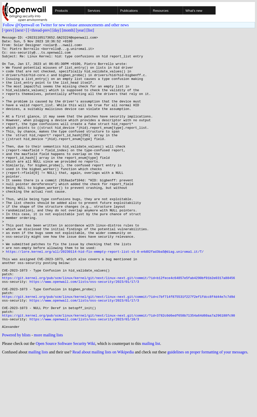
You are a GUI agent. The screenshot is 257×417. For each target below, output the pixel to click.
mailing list (151, 402)
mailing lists (38, 410)
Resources (160, 11)
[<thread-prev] (39, 30)
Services (94, 11)
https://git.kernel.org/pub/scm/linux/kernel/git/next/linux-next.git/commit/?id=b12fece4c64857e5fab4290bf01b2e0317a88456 (118, 326)
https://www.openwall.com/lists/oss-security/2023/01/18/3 (84, 376)
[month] (68, 30)
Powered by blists (16, 393)
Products (61, 11)
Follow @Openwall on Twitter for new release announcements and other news (66, 25)
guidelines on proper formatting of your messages (207, 410)
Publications (129, 11)
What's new (193, 11)
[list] (90, 30)
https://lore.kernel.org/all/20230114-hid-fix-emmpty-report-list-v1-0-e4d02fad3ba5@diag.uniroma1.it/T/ (105, 295)
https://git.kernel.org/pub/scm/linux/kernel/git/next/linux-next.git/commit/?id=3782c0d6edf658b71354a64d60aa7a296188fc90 (118, 371)
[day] (56, 30)
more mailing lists (48, 393)
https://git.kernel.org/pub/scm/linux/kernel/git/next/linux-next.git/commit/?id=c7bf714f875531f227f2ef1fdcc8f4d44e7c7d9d (118, 349)
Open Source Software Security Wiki (65, 402)
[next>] (21, 30)
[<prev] (8, 30)
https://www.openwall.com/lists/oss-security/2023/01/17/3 (84, 331)
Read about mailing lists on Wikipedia (103, 410)
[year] (80, 30)
